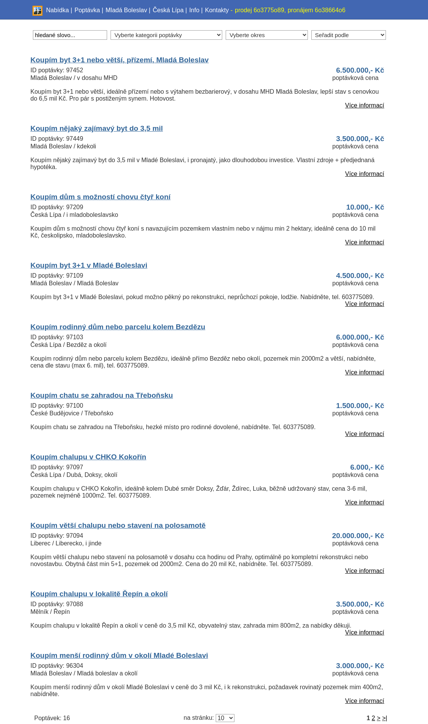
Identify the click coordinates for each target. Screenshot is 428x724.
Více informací (364, 105)
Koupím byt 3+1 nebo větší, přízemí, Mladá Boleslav (120, 60)
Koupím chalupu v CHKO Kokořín (88, 457)
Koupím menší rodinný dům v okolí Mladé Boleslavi (119, 655)
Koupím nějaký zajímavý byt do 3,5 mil (97, 128)
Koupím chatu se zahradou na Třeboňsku (102, 395)
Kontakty (217, 10)
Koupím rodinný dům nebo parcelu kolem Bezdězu (118, 327)
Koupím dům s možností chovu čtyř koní (101, 197)
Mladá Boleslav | (128, 10)
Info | (196, 10)
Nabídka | (59, 10)
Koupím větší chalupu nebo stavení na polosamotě (118, 525)
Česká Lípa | (170, 10)
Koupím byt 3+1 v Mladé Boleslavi (89, 265)
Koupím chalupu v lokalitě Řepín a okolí (99, 594)
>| (384, 718)
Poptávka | (89, 10)
